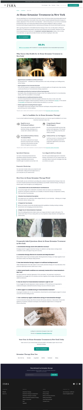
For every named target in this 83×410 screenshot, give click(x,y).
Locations (23, 10)
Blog (49, 5)
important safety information (52, 110)
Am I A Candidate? (23, 37)
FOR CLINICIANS (63, 5)
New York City (21, 358)
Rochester (50, 358)
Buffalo (43, 358)
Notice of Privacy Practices (49, 395)
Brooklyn (57, 100)
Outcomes (53, 5)
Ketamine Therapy (27, 392)
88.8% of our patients (24, 47)
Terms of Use (46, 392)
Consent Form (46, 401)
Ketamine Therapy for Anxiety (29, 395)
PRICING (4, 392)
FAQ (24, 401)
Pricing (58, 5)
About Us (5, 393)
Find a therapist (45, 5)
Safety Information (47, 397)
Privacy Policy (46, 393)
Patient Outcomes (27, 399)
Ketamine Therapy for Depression (30, 393)
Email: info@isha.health (68, 393)
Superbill (24, 403)
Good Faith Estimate (47, 399)
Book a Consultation (41, 349)
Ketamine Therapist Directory (44, 333)
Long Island (22, 102)
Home (18, 10)
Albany (56, 358)
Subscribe (54, 374)
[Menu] (5, 5)
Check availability (73, 5)
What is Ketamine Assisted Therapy (31, 397)
